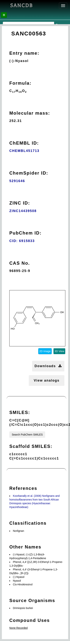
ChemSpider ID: (28, 173)
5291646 (17, 181)
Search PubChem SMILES (27, 434)
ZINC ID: (19, 202)
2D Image (45, 351)
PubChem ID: (25, 232)
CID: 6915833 (22, 241)
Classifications (27, 523)
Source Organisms (32, 600)
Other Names (25, 546)
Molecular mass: (29, 113)
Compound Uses (29, 620)
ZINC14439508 (23, 211)
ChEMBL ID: (24, 143)
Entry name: (24, 53)
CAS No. (19, 263)
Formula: (20, 83)
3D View (59, 351)
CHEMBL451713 (24, 151)
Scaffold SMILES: (30, 446)
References (23, 488)
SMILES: (19, 412)
